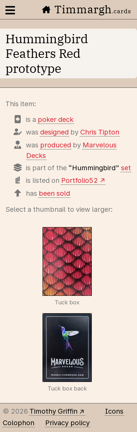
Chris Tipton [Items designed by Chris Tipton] (99, 132)
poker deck (55, 119)
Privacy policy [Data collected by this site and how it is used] (67, 423)
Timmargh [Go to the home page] (86, 9)
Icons (114, 411)
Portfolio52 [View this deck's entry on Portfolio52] (79, 180)
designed (54, 132)
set (126, 168)
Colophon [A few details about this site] (18, 423)
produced (55, 145)
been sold (54, 193)
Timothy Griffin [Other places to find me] (54, 411)
